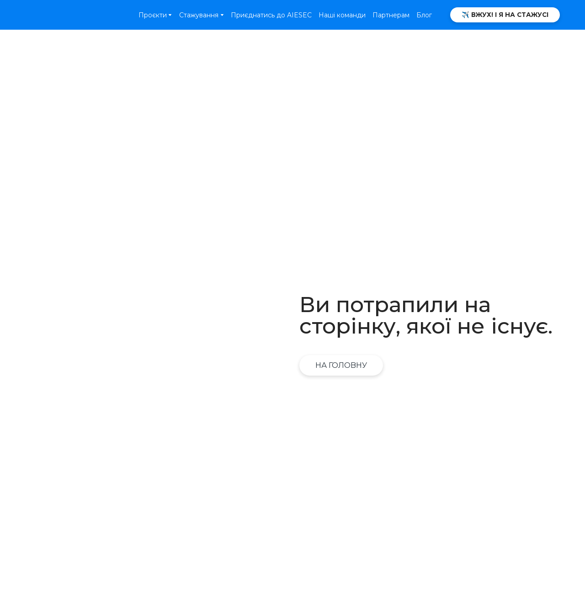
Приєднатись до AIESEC (271, 15)
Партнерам (391, 15)
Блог (424, 15)
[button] (505, 15)
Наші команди (342, 15)
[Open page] (61, 14)
